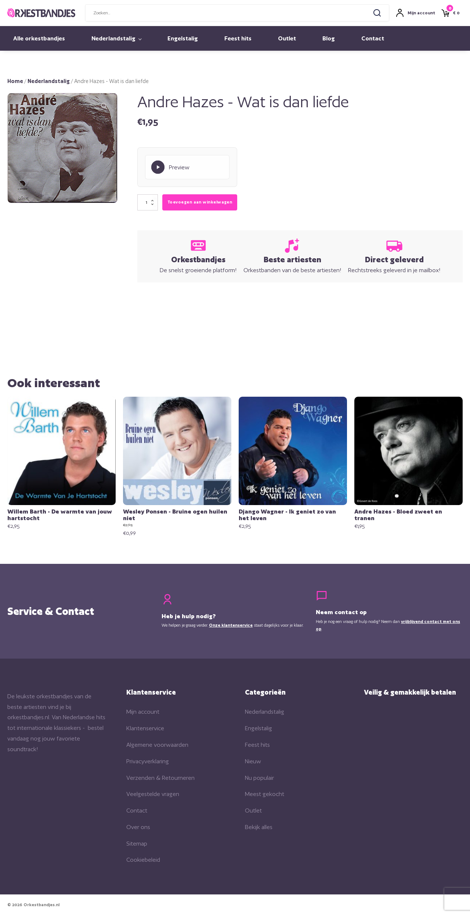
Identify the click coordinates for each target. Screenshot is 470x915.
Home (15, 81)
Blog (328, 38)
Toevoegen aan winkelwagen (199, 202)
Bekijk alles (258, 827)
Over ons (138, 827)
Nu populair (259, 777)
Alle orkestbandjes (39, 38)
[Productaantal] (147, 202)
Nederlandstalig (113, 38)
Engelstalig (182, 38)
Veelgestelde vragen (152, 793)
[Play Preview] (187, 167)
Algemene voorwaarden (157, 744)
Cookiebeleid (143, 859)
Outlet (287, 38)
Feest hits (238, 38)
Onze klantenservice (231, 625)
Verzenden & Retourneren (160, 777)
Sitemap (136, 843)
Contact (372, 38)
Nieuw (253, 761)
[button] (104, 106)
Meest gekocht (264, 793)
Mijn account (142, 711)
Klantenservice (145, 728)
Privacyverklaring (147, 761)
